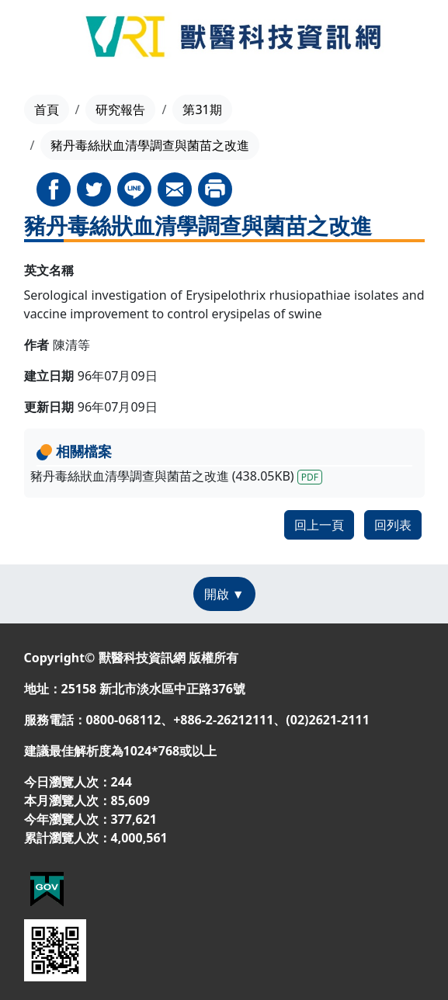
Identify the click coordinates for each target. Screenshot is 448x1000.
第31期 (201, 109)
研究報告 (120, 109)
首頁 (46, 109)
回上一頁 (319, 524)
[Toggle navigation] (32, 39)
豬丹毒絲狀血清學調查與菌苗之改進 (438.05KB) (176, 475)
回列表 (393, 524)
